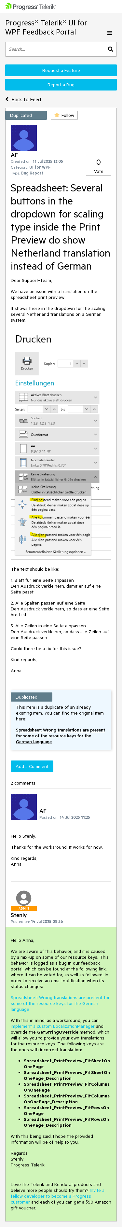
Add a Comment (32, 766)
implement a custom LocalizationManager (53, 1026)
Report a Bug (61, 85)
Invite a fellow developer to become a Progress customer (57, 1196)
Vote (98, 171)
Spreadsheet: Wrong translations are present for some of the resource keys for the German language (60, 736)
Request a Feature (61, 70)
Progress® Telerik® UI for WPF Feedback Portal (46, 27)
